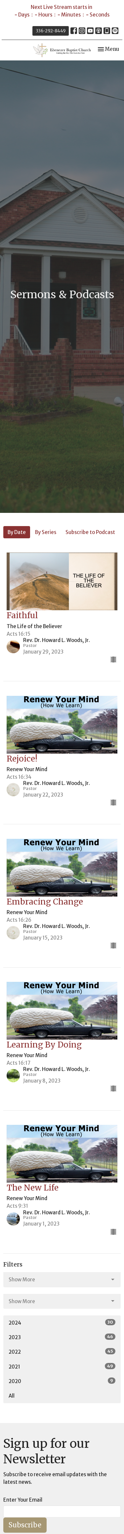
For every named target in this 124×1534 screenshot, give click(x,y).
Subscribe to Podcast (90, 532)
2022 (62, 1351)
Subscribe (25, 1525)
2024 (62, 1322)
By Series (45, 532)
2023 (62, 1337)
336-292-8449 (50, 31)
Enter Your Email (22, 1500)
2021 (62, 1366)
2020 (62, 1380)
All (12, 1396)
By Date (17, 532)
